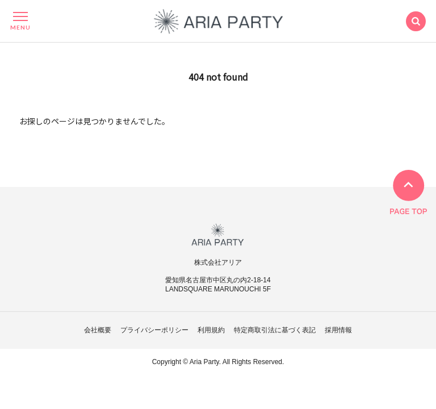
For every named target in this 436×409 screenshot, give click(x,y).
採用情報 (338, 330)
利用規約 (211, 330)
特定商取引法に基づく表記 (275, 330)
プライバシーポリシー (154, 330)
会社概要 (97, 330)
